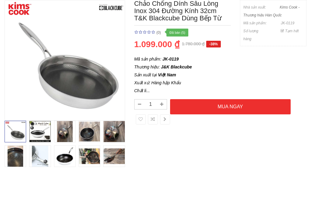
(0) (158, 32)
